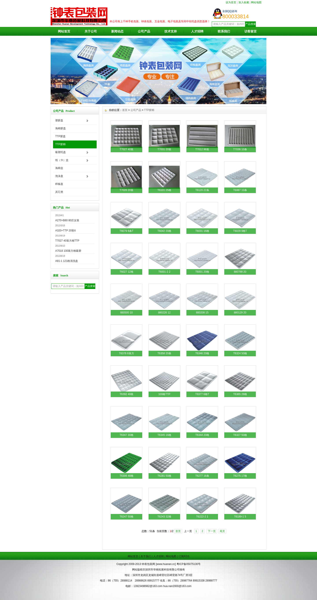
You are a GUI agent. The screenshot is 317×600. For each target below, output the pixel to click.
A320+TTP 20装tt (65, 230)
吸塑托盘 (60, 152)
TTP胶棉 (60, 144)
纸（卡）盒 (61, 160)
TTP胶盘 (60, 136)
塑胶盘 (59, 120)
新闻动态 (117, 31)
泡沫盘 (59, 176)
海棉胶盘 (60, 128)
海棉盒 (59, 168)
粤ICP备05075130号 (189, 564)
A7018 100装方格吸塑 (68, 250)
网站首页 (64, 31)
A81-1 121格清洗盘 (66, 260)
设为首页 (231, 2)
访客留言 (250, 31)
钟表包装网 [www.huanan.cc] (159, 564)
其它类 (59, 191)
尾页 (222, 531)
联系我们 (224, 31)
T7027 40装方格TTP (67, 240)
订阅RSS (184, 556)
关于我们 (145, 556)
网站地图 (256, 2)
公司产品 (144, 31)
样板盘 (59, 184)
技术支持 (170, 31)
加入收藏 (243, 2)
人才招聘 (197, 31)
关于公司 (91, 31)
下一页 (212, 531)
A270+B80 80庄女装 (67, 220)
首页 (124, 110)
